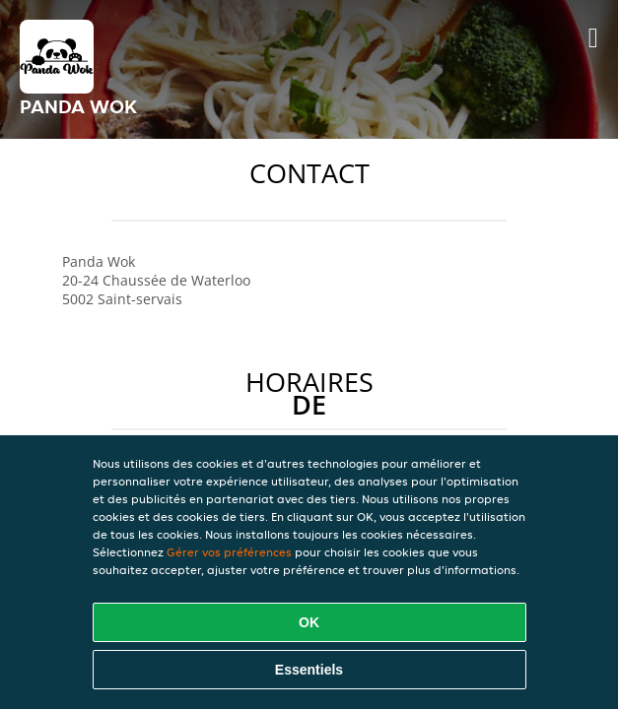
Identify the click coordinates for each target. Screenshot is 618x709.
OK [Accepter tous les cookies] (309, 622)
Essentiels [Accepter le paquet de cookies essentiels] (309, 669)
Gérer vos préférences (229, 552)
